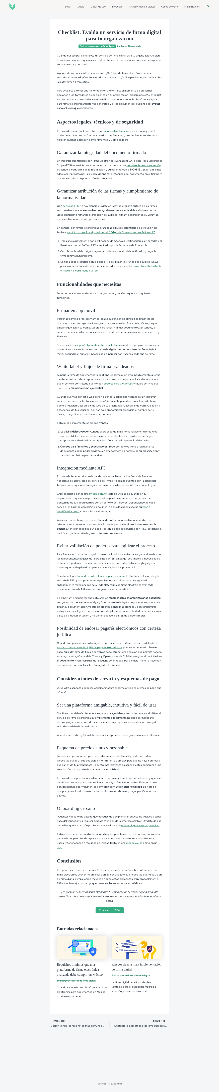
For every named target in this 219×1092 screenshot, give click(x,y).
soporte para (118, 383)
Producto (123, 6)
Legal (78, 6)
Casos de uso (105, 6)
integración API (98, 493)
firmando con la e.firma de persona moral (101, 576)
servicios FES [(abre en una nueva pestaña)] (71, 206)
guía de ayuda (134, 842)
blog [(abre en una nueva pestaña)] (59, 847)
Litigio (89, 6)
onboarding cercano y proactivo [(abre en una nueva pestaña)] (140, 825)
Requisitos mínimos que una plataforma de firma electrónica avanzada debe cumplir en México (80, 969)
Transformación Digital (146, 6)
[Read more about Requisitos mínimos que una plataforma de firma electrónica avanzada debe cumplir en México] (82, 947)
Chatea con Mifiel (109, 910)
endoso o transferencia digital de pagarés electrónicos (89, 647)
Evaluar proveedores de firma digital (97, 46)
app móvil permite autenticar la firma (98, 345)
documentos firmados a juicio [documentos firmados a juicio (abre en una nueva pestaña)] (120, 131)
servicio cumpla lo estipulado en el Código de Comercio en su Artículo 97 (111, 232)
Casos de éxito (172, 6)
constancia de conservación (144, 165)
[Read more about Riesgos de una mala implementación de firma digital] (137, 947)
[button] (208, 6)
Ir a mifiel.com (193, 6)
